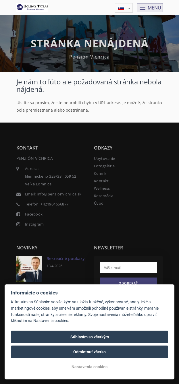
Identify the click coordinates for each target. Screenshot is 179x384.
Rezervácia (103, 195)
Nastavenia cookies (89, 366)
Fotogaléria (104, 165)
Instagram (34, 224)
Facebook (34, 214)
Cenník (100, 173)
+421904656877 (55, 204)
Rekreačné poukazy (66, 258)
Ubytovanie (104, 158)
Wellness (102, 188)
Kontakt (101, 180)
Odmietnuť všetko (89, 352)
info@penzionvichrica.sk (59, 194)
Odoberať (128, 283)
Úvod (99, 203)
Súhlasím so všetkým (89, 337)
